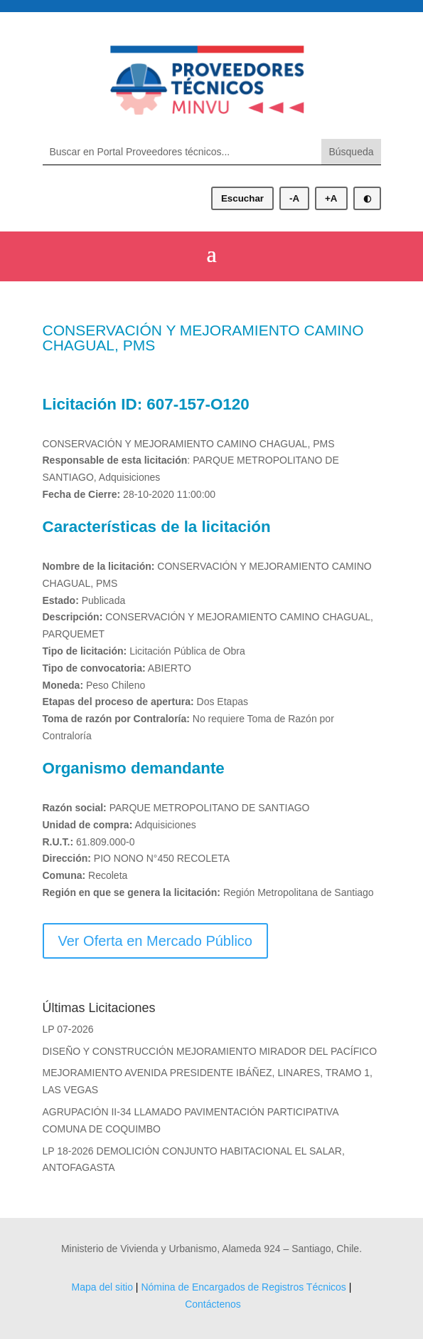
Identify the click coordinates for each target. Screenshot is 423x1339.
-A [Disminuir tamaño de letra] (294, 198)
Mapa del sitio (102, 1287)
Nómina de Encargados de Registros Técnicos (243, 1287)
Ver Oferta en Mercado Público (155, 941)
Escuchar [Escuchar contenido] (242, 198)
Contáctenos (213, 1304)
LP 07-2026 (68, 1029)
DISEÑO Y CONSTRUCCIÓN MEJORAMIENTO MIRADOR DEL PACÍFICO (210, 1051)
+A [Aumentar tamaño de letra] (331, 198)
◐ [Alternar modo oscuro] (367, 198)
